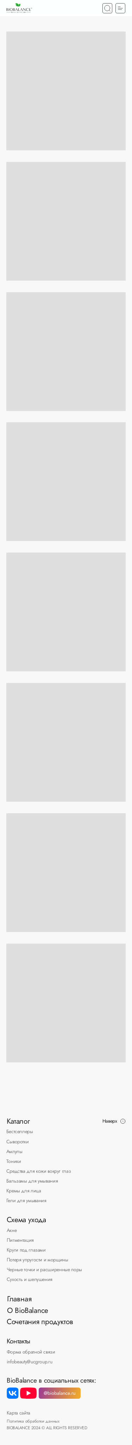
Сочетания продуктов (40, 1321)
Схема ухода (26, 1219)
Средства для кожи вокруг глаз (38, 1171)
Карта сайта (18, 1412)
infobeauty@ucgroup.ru (29, 1361)
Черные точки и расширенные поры (44, 1269)
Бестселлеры (19, 1131)
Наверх (109, 1120)
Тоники (13, 1161)
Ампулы (14, 1151)
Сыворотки (17, 1141)
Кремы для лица (23, 1190)
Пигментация (20, 1240)
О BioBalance (27, 1310)
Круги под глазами (26, 1249)
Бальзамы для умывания (32, 1180)
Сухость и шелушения (29, 1279)
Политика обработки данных (33, 1421)
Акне (12, 1230)
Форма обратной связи (31, 1351)
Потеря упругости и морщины (37, 1259)
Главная (19, 1298)
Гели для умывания (26, 1200)
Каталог (18, 1121)
